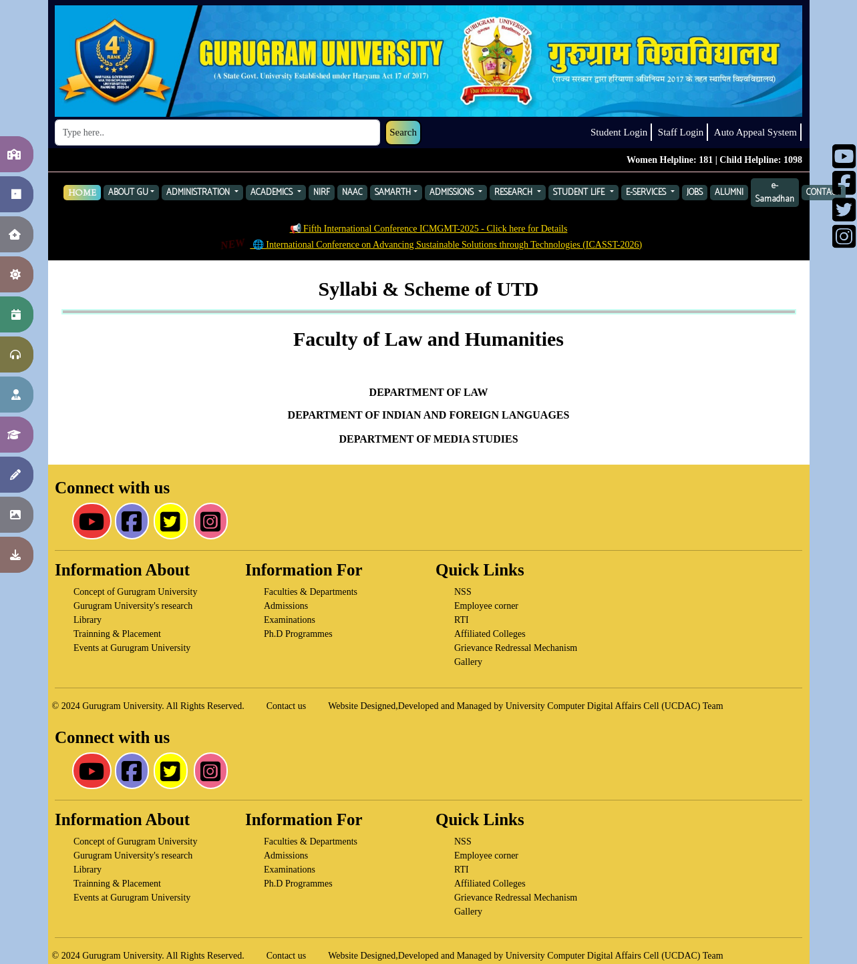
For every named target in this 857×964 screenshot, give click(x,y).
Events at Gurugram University (131, 648)
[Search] (217, 132)
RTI (461, 620)
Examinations (289, 620)
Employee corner (486, 606)
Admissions (286, 606)
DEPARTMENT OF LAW (428, 391)
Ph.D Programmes (298, 634)
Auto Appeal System (755, 132)
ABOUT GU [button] (128, 193)
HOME (82, 192)
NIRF (321, 193)
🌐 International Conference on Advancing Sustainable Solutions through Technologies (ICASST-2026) (430, 245)
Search (403, 132)
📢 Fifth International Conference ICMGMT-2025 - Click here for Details (429, 229)
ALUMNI (729, 193)
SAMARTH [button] (393, 193)
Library (87, 620)
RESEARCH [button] (514, 193)
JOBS (695, 193)
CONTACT (823, 193)
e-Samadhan (774, 192)
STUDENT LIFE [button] (580, 193)
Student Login (618, 132)
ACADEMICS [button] (272, 193)
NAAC (352, 193)
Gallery (468, 662)
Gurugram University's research (132, 606)
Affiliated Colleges (490, 634)
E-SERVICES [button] (647, 193)
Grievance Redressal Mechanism (515, 648)
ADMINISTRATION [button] (199, 193)
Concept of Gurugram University (135, 592)
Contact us (287, 706)
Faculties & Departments (310, 592)
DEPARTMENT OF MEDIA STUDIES (428, 439)
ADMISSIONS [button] (453, 193)
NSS (463, 592)
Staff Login (680, 132)
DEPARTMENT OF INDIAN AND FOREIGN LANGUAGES (429, 415)
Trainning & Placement (117, 634)
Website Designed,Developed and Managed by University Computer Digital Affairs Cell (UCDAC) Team (525, 706)
